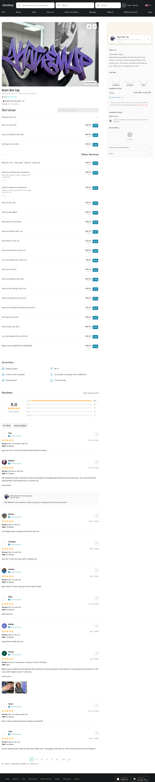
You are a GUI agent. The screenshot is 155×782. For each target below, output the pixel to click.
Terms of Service (45, 779)
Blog (7, 779)
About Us (15, 779)
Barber (7, 764)
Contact (76, 779)
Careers (57, 779)
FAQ (23, 779)
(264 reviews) (12, 97)
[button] (35, 5)
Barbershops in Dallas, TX (20, 764)
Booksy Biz (67, 779)
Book (95, 126)
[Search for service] (78, 110)
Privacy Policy (32, 779)
